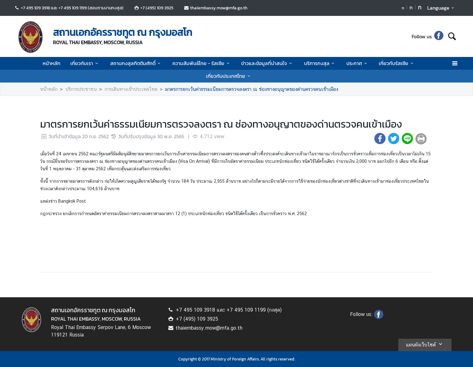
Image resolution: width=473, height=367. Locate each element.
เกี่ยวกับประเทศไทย (229, 76)
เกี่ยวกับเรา (85, 63)
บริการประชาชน (81, 89)
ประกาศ (357, 63)
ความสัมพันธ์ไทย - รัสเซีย (201, 63)
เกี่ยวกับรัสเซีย (397, 63)
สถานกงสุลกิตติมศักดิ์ (136, 63)
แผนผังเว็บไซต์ (425, 344)
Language (441, 8)
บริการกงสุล (320, 63)
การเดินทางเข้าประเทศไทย (131, 89)
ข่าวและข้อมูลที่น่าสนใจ (267, 63)
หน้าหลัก (51, 63)
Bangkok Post (72, 201)
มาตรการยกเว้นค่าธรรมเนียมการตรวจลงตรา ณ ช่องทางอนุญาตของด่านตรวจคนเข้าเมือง (251, 89)
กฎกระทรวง (51, 213)
